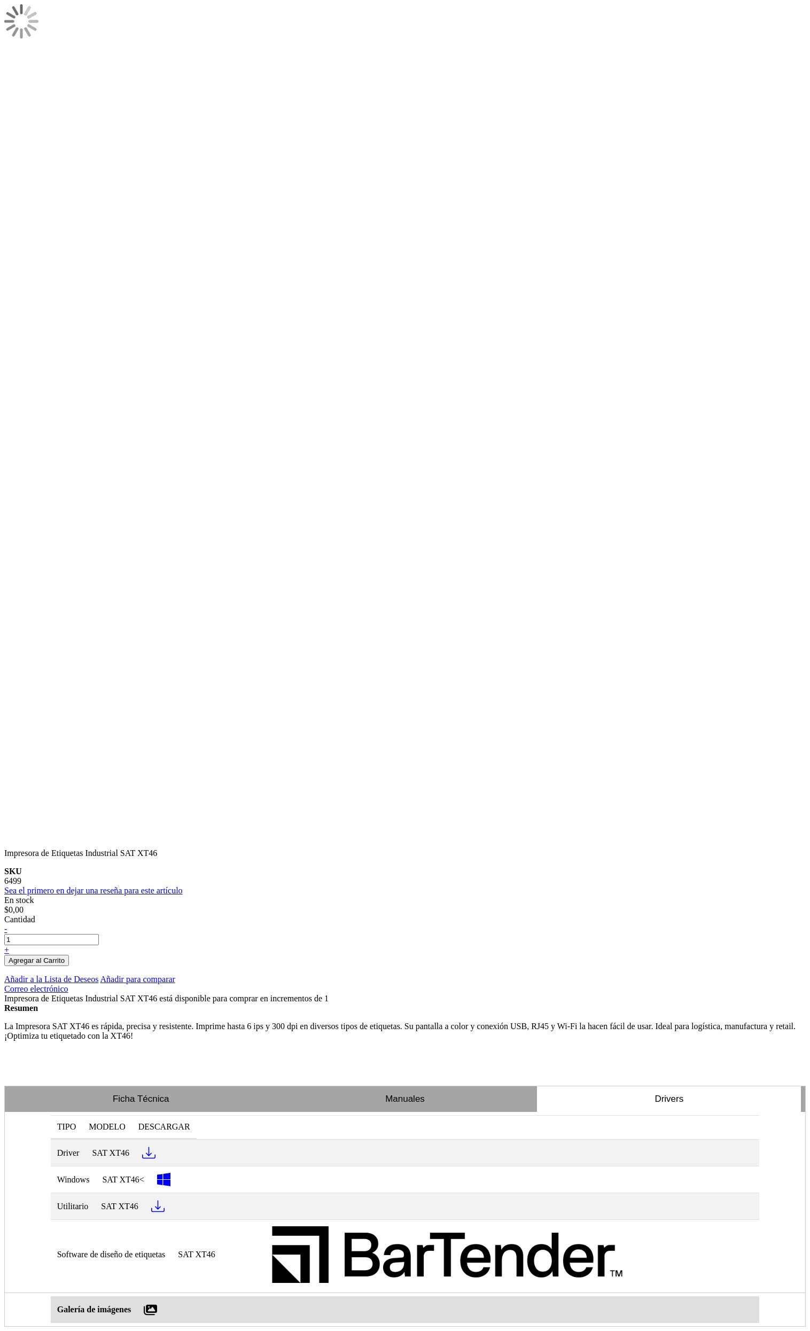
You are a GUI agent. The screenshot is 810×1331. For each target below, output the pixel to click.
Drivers (669, 1099)
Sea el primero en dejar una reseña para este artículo (93, 890)
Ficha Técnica (141, 1099)
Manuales (405, 1099)
